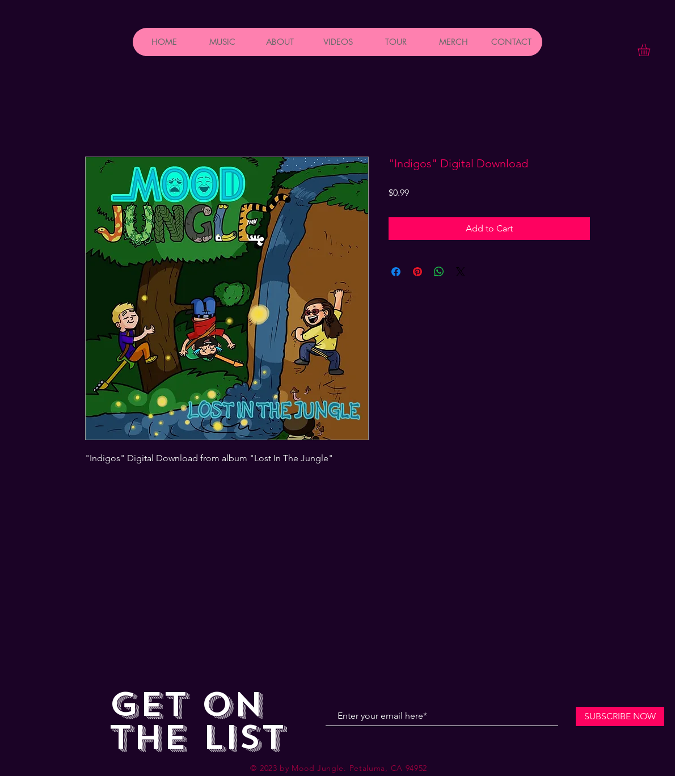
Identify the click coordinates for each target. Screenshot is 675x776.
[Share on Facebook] (396, 272)
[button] (651, 50)
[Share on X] (460, 272)
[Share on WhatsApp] (439, 272)
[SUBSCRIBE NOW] (620, 716)
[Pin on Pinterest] (417, 272)
